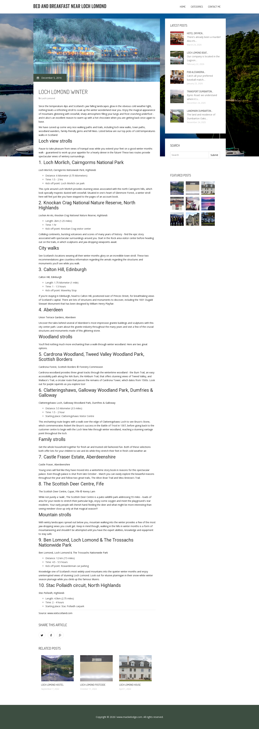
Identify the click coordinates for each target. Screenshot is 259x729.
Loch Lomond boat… (197, 52)
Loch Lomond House (130, 684)
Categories (197, 6)
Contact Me (214, 6)
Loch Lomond (48, 98)
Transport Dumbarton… (200, 91)
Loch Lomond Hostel (52, 684)
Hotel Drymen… (195, 33)
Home (183, 6)
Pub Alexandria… (196, 72)
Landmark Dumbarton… (199, 110)
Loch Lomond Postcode (92, 684)
